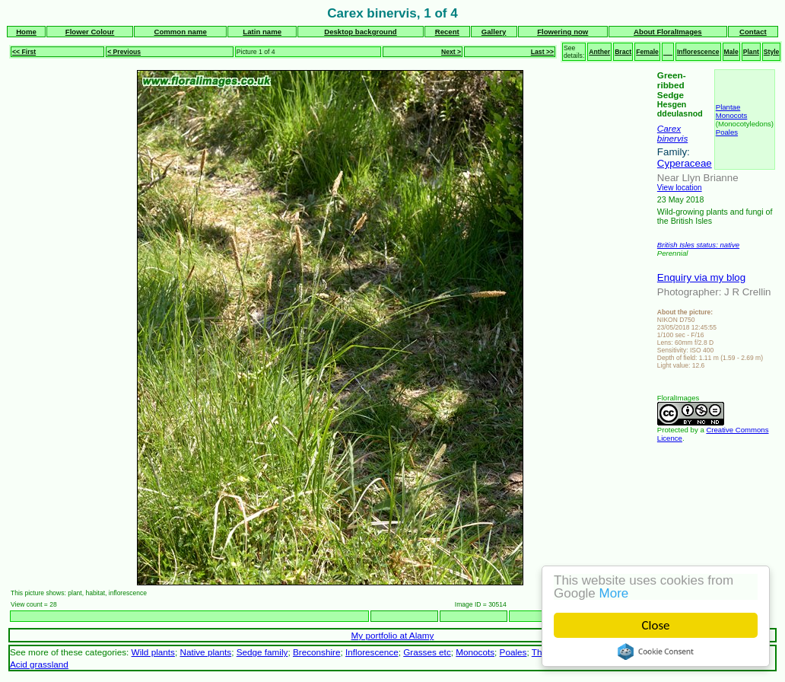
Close (656, 625)
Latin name (262, 31)
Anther (599, 52)
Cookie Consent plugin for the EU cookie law (656, 651)
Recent (447, 31)
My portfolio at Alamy (392, 635)
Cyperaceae (684, 163)
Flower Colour (90, 31)
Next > (451, 52)
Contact (753, 31)
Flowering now (562, 31)
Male (731, 52)
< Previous (124, 52)
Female (647, 52)
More (614, 593)
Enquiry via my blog (701, 277)
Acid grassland (39, 664)
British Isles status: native (698, 245)
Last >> (542, 52)
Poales (727, 132)
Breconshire (317, 652)
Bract (623, 52)
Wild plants (153, 652)
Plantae (728, 107)
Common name (180, 31)
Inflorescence (698, 52)
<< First (24, 52)
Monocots (732, 115)
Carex (669, 128)
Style (772, 52)
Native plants (205, 652)
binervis (672, 138)
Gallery (494, 31)
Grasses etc (427, 652)
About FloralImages (668, 31)
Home (26, 31)
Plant (751, 52)
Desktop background (360, 31)
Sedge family (262, 652)
